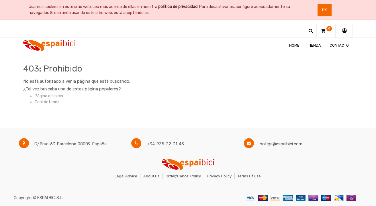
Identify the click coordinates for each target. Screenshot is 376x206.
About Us (151, 176)
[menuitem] (294, 45)
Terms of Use (249, 176)
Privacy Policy (219, 176)
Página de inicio (49, 96)
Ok (324, 9)
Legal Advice (126, 176)
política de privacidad (177, 6)
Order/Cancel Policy (183, 176)
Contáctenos (47, 102)
